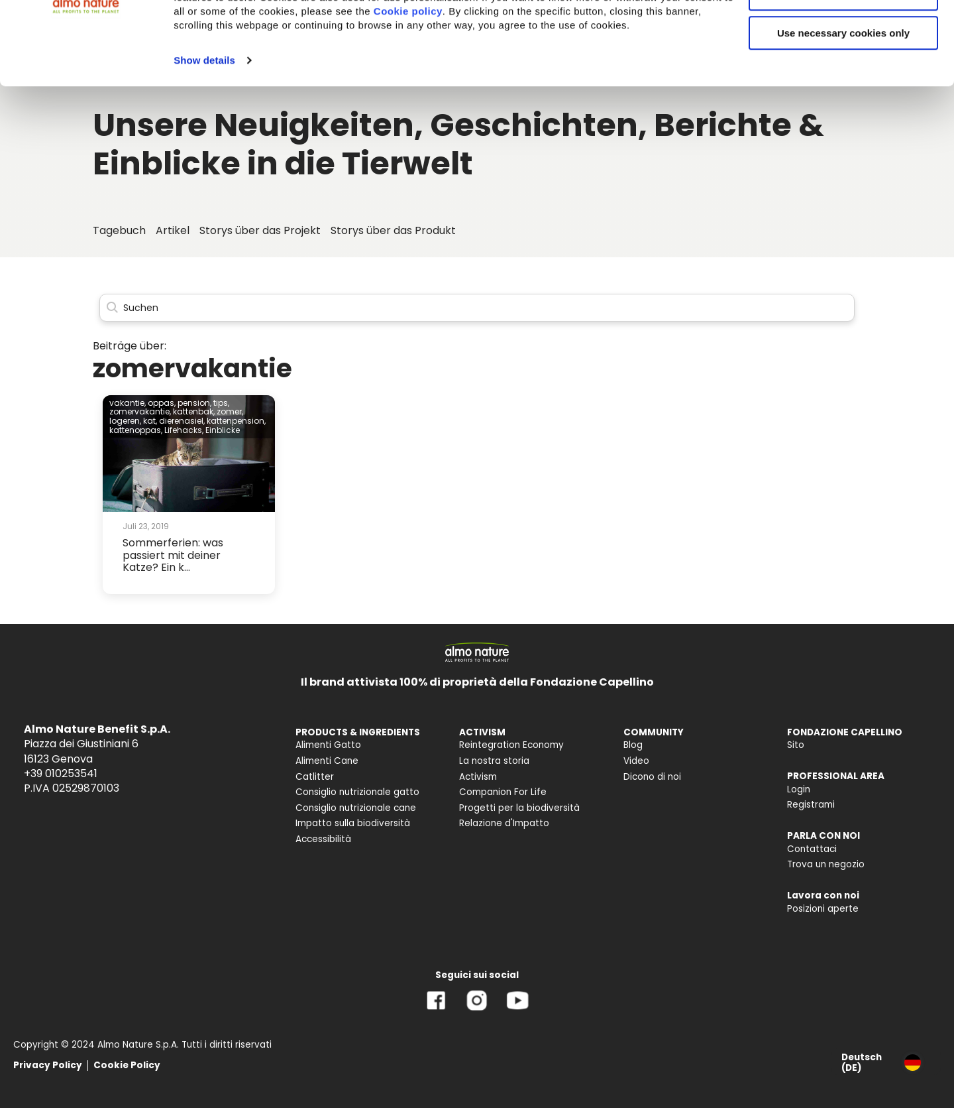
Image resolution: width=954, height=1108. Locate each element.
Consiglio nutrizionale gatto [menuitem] (357, 792)
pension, (194, 402)
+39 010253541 (60, 773)
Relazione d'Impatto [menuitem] (504, 823)
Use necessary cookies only (843, 111)
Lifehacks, (183, 430)
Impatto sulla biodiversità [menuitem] (352, 823)
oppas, (162, 402)
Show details (204, 138)
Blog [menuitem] (633, 745)
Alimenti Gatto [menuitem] (328, 745)
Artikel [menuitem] (172, 230)
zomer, (230, 411)
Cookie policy (408, 89)
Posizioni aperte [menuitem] (823, 908)
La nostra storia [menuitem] (494, 761)
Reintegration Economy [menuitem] (511, 745)
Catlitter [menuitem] (314, 776)
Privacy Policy (47, 1065)
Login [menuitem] (798, 789)
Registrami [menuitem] (811, 804)
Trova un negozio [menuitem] (826, 864)
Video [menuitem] (636, 761)
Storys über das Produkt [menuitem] (393, 230)
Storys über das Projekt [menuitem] (260, 230)
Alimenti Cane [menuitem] (326, 761)
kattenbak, (194, 411)
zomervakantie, (140, 411)
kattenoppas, (135, 430)
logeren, (125, 420)
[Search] (477, 308)
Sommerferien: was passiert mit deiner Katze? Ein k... (173, 555)
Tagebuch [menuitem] (119, 230)
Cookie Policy (126, 1065)
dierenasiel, (182, 420)
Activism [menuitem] (478, 776)
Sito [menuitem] (795, 745)
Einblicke (222, 430)
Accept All (844, 32)
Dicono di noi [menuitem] (652, 776)
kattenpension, (236, 420)
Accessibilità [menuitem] (323, 839)
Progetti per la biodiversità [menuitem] (519, 808)
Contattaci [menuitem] (812, 849)
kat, (150, 420)
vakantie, (127, 402)
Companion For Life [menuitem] (503, 792)
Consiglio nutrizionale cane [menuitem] (355, 808)
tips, (221, 402)
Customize (844, 72)
